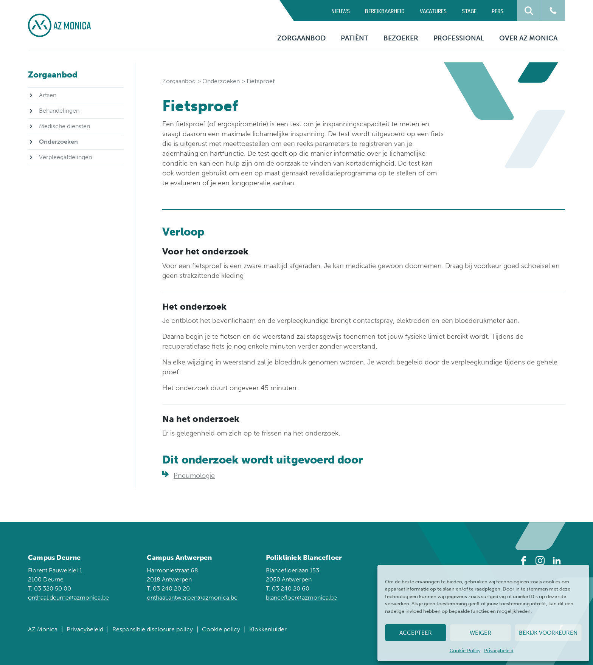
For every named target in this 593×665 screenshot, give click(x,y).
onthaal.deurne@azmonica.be (68, 597)
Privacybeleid (499, 650)
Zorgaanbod (301, 38)
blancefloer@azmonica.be (301, 597)
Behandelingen (59, 110)
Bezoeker (400, 38)
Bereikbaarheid (385, 11)
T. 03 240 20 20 (168, 588)
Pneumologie (194, 475)
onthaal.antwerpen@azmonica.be (192, 597)
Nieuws (340, 11)
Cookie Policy (465, 650)
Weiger (480, 632)
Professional (458, 38)
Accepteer (415, 632)
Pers (497, 11)
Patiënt (354, 38)
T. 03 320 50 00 (49, 588)
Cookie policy (221, 629)
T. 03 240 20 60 (287, 588)
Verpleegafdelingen (65, 157)
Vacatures (433, 11)
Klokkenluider (268, 629)
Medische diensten (64, 126)
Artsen (47, 95)
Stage (469, 11)
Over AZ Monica (528, 38)
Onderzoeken (221, 81)
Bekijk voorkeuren (548, 632)
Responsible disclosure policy (152, 629)
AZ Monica (42, 629)
